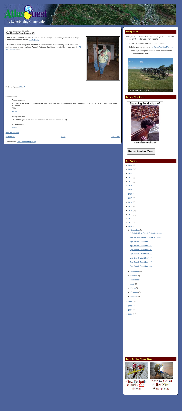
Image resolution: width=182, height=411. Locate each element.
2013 (130, 214)
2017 (130, 198)
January (134, 296)
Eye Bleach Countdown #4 (141, 250)
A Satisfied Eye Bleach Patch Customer (146, 233)
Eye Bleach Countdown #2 (141, 241)
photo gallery (34, 40)
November (135, 271)
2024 (130, 169)
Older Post (115, 137)
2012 (130, 219)
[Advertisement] (143, 336)
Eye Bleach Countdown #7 (141, 262)
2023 (130, 173)
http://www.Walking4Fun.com (162, 47)
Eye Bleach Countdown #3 (20, 33)
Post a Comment (12, 133)
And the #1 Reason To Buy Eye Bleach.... (147, 237)
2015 (130, 206)
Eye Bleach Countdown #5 (141, 254)
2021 (130, 181)
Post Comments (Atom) (26, 142)
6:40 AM (14, 127)
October (134, 276)
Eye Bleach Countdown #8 (141, 266)
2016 (130, 202)
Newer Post (10, 137)
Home (63, 137)
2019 (130, 190)
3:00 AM (22, 87)
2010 (130, 227)
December (135, 230)
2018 (130, 194)
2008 (130, 306)
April (133, 284)
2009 (130, 302)
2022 (130, 177)
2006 (130, 314)
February (134, 292)
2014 (130, 210)
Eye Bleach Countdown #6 (141, 258)
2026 (130, 165)
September (135, 280)
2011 (130, 223)
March (133, 288)
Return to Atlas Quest (141, 151)
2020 (130, 186)
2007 (130, 310)
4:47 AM (14, 111)
